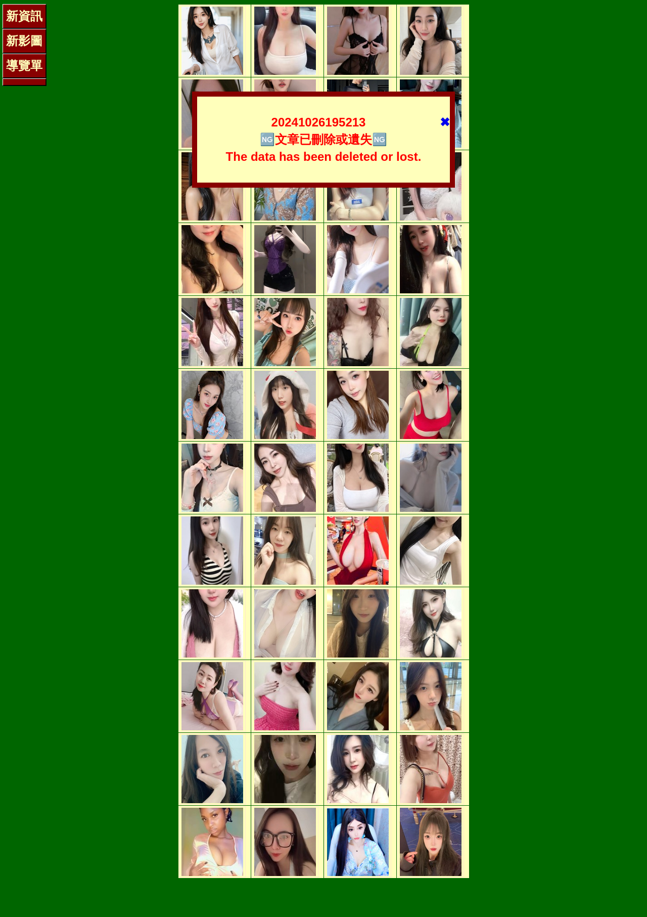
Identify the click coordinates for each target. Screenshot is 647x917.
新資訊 (24, 16)
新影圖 (24, 41)
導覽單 (24, 65)
